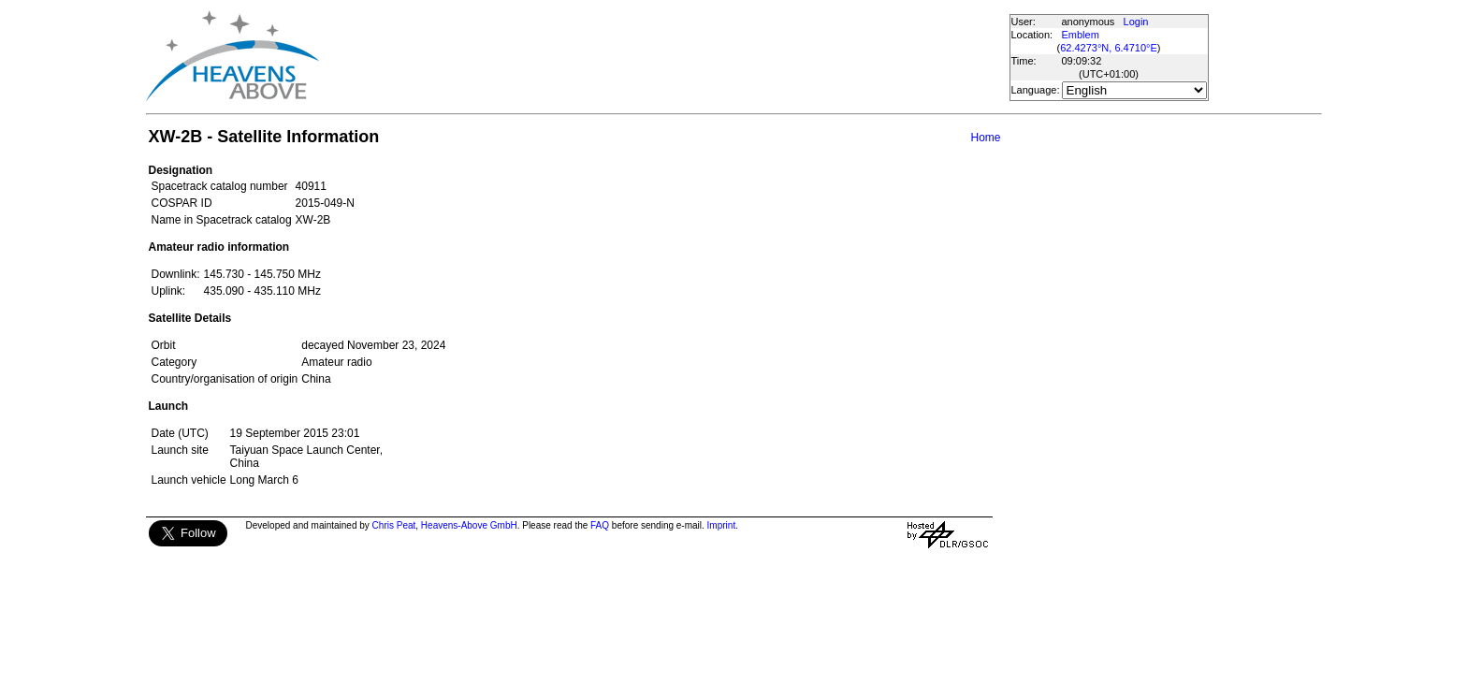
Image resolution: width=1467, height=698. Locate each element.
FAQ (599, 525)
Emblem (1080, 34)
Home (985, 137)
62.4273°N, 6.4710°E (1108, 47)
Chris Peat (394, 525)
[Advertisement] (663, 56)
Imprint (721, 525)
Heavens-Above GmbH (469, 525)
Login (1136, 21)
